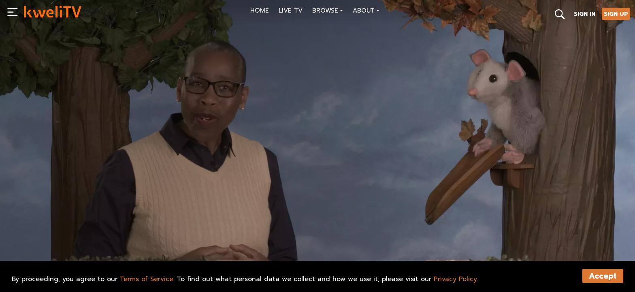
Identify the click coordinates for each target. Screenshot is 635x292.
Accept (603, 276)
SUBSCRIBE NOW (54, 247)
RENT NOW (106, 247)
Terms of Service (146, 279)
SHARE (145, 247)
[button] (327, 11)
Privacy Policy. (456, 279)
